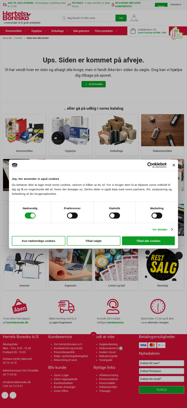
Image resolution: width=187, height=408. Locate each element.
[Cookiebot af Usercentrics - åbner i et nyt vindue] (150, 165)
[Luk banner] (174, 165)
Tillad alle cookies (148, 240)
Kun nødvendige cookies (38, 240)
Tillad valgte (93, 240)
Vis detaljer (160, 229)
